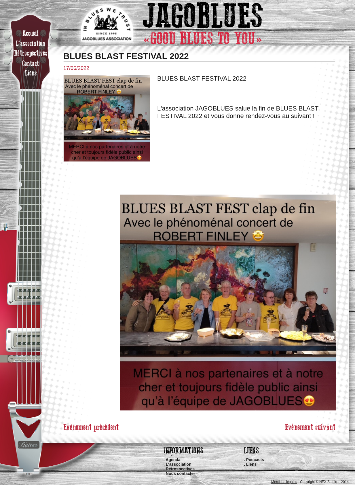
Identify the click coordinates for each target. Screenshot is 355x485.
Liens (251, 464)
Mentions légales (284, 482)
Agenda (173, 459)
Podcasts (255, 459)
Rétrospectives (180, 469)
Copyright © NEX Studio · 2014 (324, 482)
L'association (178, 464)
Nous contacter (180, 473)
